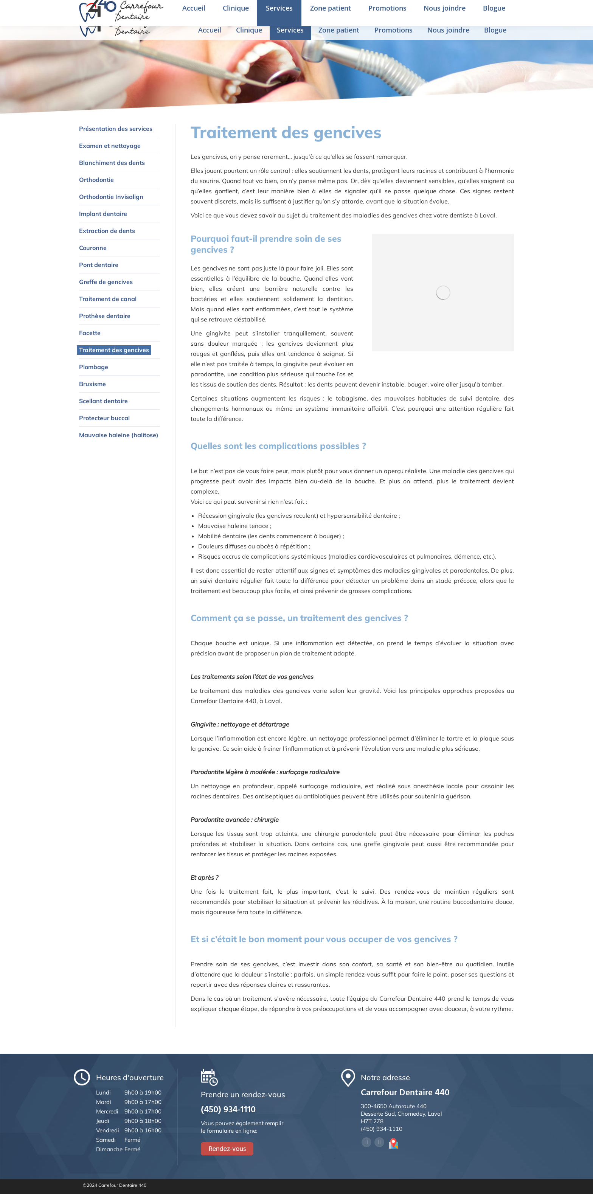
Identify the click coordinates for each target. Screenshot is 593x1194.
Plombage (93, 367)
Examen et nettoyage (110, 145)
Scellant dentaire (103, 401)
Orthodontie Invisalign (111, 196)
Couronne (93, 248)
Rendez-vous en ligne (502, 10)
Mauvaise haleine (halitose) (118, 435)
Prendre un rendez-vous (393, 11)
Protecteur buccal (104, 418)
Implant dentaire (103, 213)
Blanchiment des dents (112, 162)
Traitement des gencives (114, 350)
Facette (90, 333)
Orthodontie (96, 179)
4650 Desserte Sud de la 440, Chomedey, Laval (225, 11)
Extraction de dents (107, 230)
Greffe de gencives (106, 282)
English (453, 11)
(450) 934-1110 (328, 11)
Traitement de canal (108, 299)
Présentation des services (115, 128)
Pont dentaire (98, 265)
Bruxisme (92, 384)
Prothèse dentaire (104, 316)
